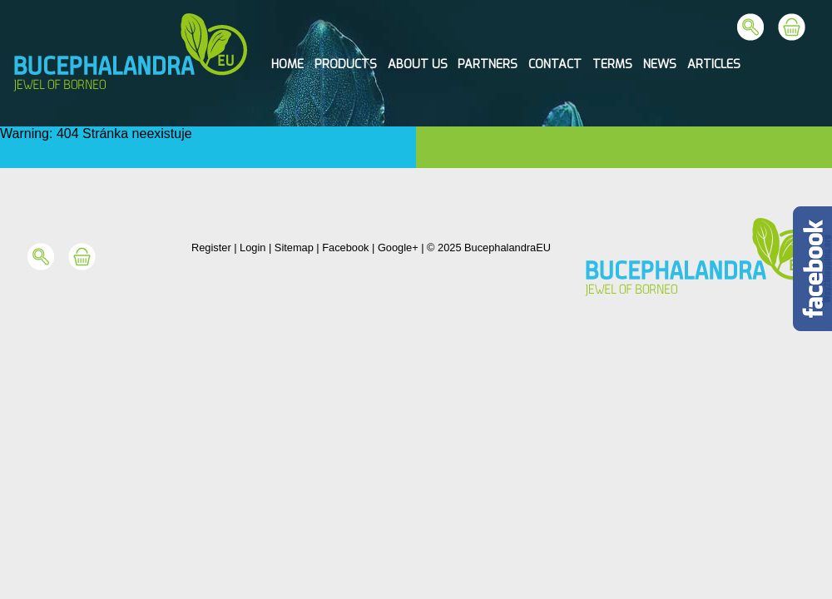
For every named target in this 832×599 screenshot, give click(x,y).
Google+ (398, 247)
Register (211, 247)
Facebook (345, 247)
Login (252, 247)
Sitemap (294, 247)
